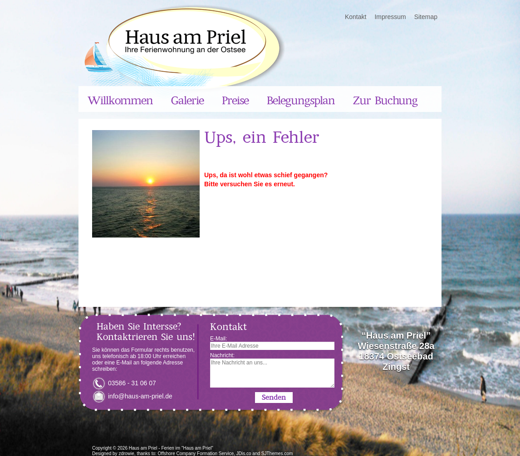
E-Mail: (272, 342)
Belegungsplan (301, 100)
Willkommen (120, 100)
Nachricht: (272, 370)
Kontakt (355, 16)
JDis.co (243, 453)
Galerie (187, 100)
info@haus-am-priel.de (140, 396)
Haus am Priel (143, 448)
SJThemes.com (277, 453)
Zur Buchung (385, 100)
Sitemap (425, 16)
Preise (235, 100)
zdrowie (126, 453)
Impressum (390, 16)
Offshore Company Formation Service (196, 453)
